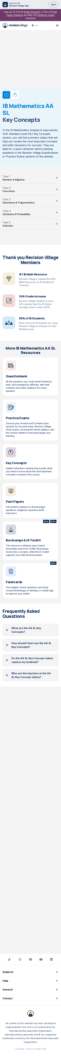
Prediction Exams (46, 15)
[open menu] (57, 25)
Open (53, 4)
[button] (30, 120)
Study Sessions (32, 12)
